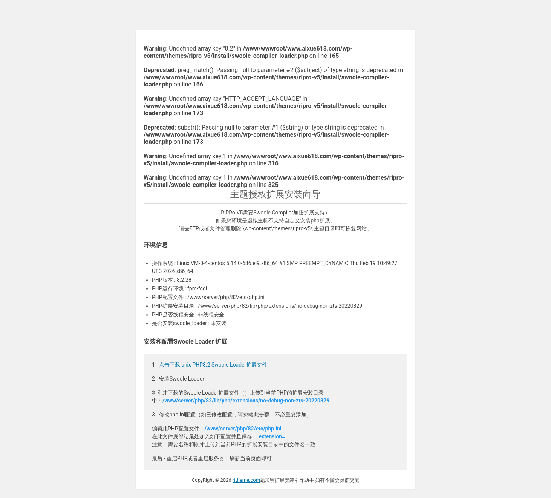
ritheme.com (246, 480)
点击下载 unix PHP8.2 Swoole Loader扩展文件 (213, 365)
